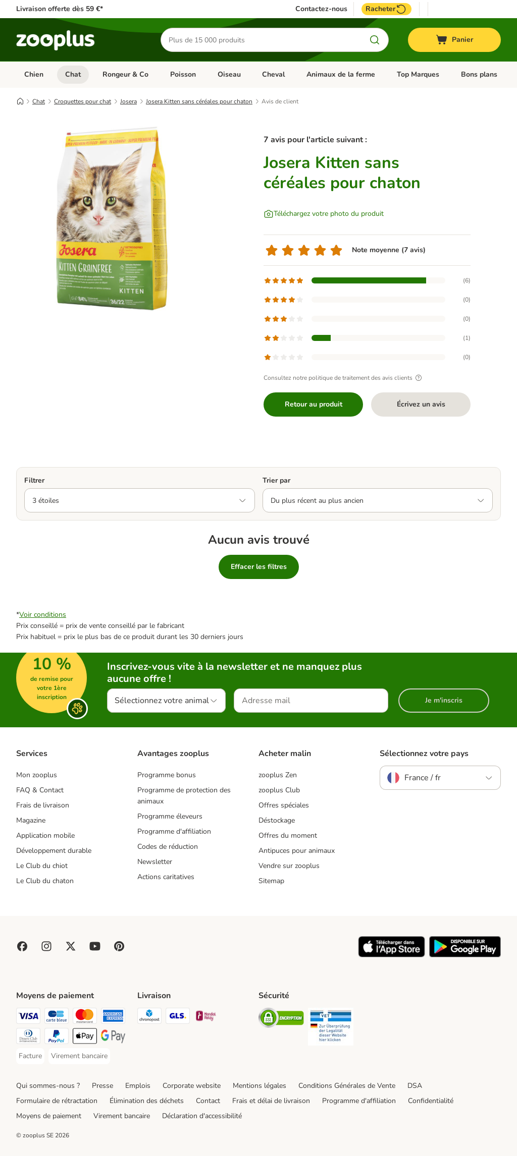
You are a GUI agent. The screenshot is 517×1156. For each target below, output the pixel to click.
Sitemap (271, 881)
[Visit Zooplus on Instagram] (46, 946)
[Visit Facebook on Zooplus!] (22, 946)
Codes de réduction (167, 846)
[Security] (281, 1019)
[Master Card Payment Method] (85, 1017)
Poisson (183, 74)
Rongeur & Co (125, 74)
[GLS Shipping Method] (178, 1017)
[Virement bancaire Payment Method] (79, 1056)
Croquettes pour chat (82, 101)
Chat (73, 74)
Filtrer (34, 480)
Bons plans (479, 74)
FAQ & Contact (40, 790)
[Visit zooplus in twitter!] (71, 946)
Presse (102, 1085)
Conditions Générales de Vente (346, 1085)
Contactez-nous (321, 9)
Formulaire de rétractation (56, 1101)
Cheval (273, 74)
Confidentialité (430, 1101)
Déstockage (276, 820)
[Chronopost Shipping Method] (149, 1017)
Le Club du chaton (45, 881)
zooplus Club (279, 790)
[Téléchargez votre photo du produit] (324, 213)
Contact (208, 1101)
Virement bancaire (121, 1116)
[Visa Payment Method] (28, 1017)
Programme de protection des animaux (184, 795)
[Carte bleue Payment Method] (56, 1017)
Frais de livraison (42, 805)
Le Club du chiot (42, 866)
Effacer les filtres (259, 566)
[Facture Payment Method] (30, 1056)
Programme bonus (166, 775)
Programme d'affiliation (174, 831)
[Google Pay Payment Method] (113, 1038)
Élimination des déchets (147, 1101)
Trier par (276, 480)
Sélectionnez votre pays (424, 753)
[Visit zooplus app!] (391, 955)
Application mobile (45, 835)
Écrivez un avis (421, 404)
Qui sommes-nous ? (48, 1085)
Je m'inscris (443, 700)
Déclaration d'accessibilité (202, 1116)
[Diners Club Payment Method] (28, 1038)
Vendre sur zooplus (289, 866)
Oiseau (229, 74)
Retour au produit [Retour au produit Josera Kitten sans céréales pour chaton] (313, 404)
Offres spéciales (283, 805)
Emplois (137, 1085)
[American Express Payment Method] (113, 1017)
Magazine (30, 820)
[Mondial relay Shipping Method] (206, 1017)
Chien (33, 74)
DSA (414, 1085)
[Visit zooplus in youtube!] (95, 946)
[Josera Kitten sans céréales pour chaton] (112, 218)
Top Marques (418, 74)
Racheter (386, 9)
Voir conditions (42, 614)
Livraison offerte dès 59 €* (59, 9)
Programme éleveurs (169, 816)
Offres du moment (287, 835)
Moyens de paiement (48, 1116)
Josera (128, 101)
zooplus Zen (277, 775)
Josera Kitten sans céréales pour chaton (199, 101)
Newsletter (154, 861)
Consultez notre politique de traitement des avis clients (344, 378)
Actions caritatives (165, 877)
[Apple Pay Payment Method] (85, 1038)
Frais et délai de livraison (271, 1101)
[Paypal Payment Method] (56, 1038)
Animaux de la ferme (340, 74)
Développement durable (53, 850)
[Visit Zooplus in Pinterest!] (119, 946)
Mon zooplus (36, 775)
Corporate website (192, 1085)
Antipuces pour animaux (296, 850)
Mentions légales (259, 1085)
